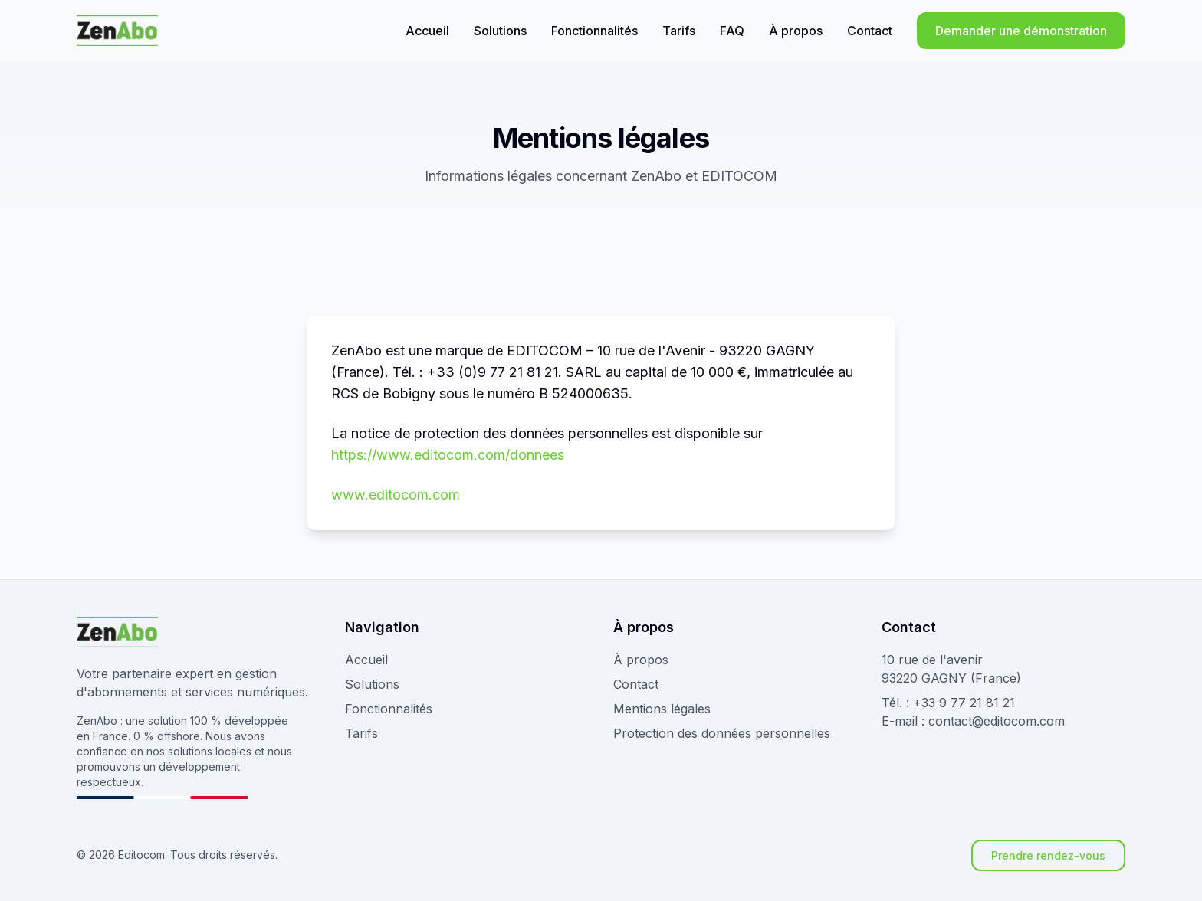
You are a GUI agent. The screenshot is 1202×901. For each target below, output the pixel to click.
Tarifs (678, 30)
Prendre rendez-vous (1048, 855)
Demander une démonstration (1021, 30)
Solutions (500, 30)
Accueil (427, 30)
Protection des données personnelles (721, 733)
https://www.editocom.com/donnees (447, 455)
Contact (869, 30)
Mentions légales (662, 708)
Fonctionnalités (594, 30)
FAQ (732, 30)
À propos (796, 30)
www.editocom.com (395, 495)
